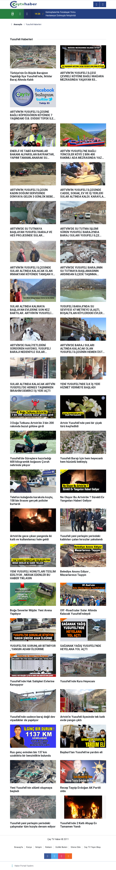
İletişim (38, 847)
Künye (29, 847)
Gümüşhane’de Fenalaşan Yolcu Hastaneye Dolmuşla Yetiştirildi (61, 14)
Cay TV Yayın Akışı (92, 847)
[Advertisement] (83, 101)
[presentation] (20, 14)
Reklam (48, 847)
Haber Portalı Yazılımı (24, 866)
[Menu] (96, 4)
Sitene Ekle (76, 847)
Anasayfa (18, 847)
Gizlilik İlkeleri (61, 847)
